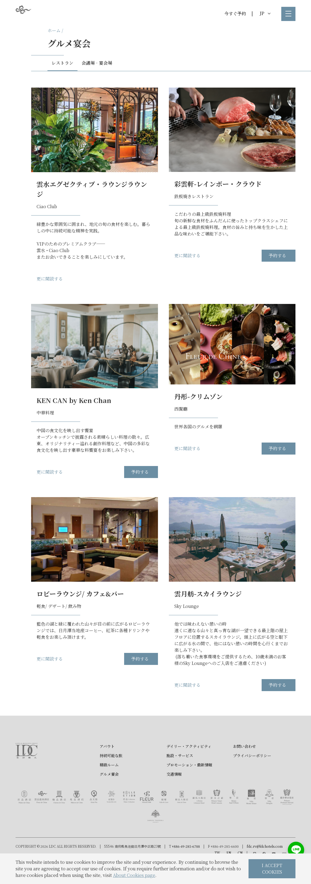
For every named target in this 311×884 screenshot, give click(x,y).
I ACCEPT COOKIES (272, 868)
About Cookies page (134, 875)
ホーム (54, 30)
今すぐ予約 (235, 13)
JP (265, 13)
